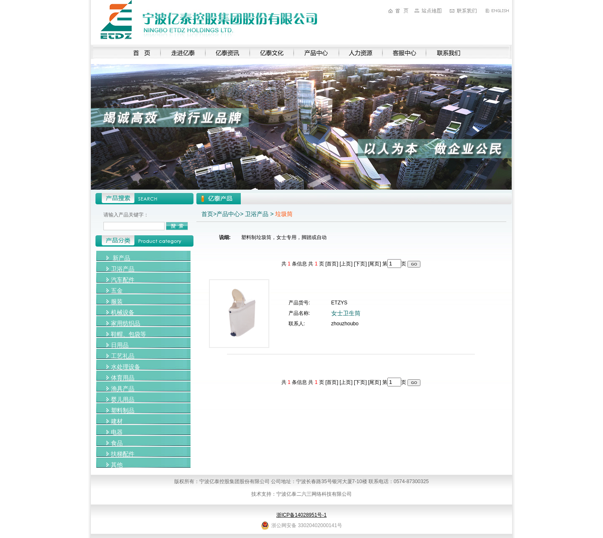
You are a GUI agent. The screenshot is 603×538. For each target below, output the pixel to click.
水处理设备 (125, 366)
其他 (117, 464)
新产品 (121, 258)
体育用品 (122, 377)
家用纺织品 (125, 323)
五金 (117, 290)
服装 (117, 301)
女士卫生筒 (346, 313)
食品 (117, 443)
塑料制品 (122, 410)
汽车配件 (122, 279)
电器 (117, 432)
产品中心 (228, 214)
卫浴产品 (122, 268)
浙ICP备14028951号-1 (301, 515)
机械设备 (122, 312)
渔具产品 (122, 388)
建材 (117, 421)
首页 (207, 214)
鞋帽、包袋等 (128, 334)
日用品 (120, 345)
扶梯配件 (122, 453)
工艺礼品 (122, 356)
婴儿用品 (122, 399)
